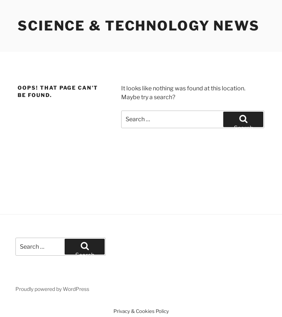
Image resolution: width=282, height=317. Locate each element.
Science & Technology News (139, 26)
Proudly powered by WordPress (52, 289)
